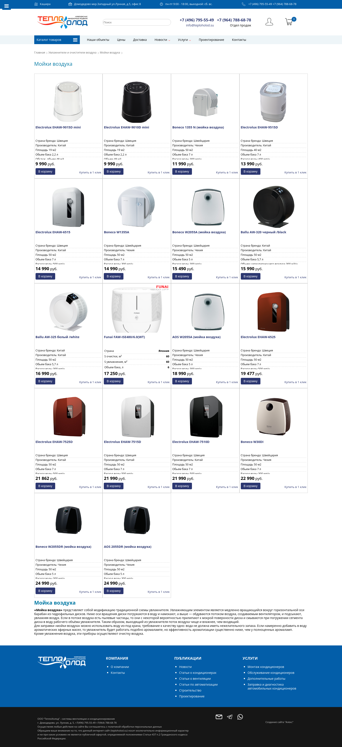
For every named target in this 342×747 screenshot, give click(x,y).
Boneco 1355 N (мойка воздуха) (198, 127)
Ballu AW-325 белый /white (57, 337)
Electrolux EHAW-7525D (54, 441)
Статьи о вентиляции (195, 678)
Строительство (190, 690)
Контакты (239, 40)
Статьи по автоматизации (198, 684)
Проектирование (211, 40)
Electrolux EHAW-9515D (259, 127)
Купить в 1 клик (90, 172)
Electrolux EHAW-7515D (122, 441)
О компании (120, 667)
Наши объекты (98, 40)
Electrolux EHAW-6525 (258, 337)
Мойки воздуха (110, 52)
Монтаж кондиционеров (266, 667)
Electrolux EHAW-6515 (53, 232)
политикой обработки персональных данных (135, 726)
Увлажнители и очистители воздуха (72, 52)
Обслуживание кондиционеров (271, 673)
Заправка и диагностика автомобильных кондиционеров (272, 686)
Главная (39, 52)
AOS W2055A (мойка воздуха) (196, 337)
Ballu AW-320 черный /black (263, 232)
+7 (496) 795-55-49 (260, 4)
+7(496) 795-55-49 (85, 722)
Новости (161, 40)
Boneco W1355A (116, 232)
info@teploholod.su (200, 25)
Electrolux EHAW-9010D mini (126, 127)
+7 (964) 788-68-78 (284, 4)
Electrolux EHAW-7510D (191, 441)
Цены (121, 40)
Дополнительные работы (266, 678)
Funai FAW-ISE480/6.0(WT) (124, 337)
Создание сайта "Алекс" (279, 722)
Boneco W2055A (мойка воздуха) (199, 232)
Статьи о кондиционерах (197, 673)
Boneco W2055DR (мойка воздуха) (63, 546)
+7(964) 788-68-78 (106, 722)
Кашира (45, 4)
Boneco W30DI (252, 441)
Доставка (140, 40)
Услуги (183, 40)
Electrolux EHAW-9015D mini (58, 127)
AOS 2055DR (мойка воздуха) (127, 546)
